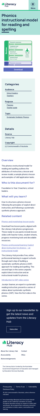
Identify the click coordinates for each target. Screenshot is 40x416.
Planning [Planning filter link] (10, 105)
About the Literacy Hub (9, 351)
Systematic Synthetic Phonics (18, 117)
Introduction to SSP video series (15, 280)
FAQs (23, 355)
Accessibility (6, 355)
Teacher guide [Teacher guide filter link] (12, 108)
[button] (33, 4)
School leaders (12, 93)
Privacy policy (7, 387)
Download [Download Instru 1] (18, 69)
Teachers (10, 96)
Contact (24, 351)
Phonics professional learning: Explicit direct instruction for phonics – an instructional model (18, 248)
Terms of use (20, 387)
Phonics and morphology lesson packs (18, 222)
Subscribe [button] (14, 329)
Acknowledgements (8, 359)
